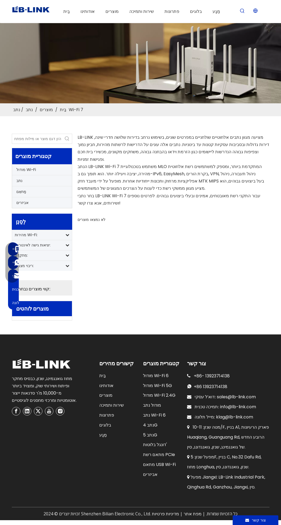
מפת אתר (193, 514)
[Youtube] (49, 411)
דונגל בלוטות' (155, 445)
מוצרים (105, 395)
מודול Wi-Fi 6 (156, 376)
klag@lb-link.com (234, 417)
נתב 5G (150, 435)
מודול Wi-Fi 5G (157, 385)
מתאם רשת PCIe (159, 454)
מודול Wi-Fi (26, 169)
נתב (19, 180)
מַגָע (103, 435)
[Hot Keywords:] (242, 11)
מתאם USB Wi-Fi (159, 464)
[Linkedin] (27, 411)
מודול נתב (152, 405)
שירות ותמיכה (111, 405)
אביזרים (22, 202)
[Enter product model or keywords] (37, 139)
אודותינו (106, 385)
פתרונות (106, 415)
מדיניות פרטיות (165, 514)
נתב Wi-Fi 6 (154, 415)
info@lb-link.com (238, 407)
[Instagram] (60, 411)
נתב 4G (150, 425)
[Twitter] (38, 411)
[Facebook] (16, 411)
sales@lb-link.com (236, 397)
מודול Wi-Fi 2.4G (159, 395)
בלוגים (105, 425)
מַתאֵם (21, 191)
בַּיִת (102, 376)
